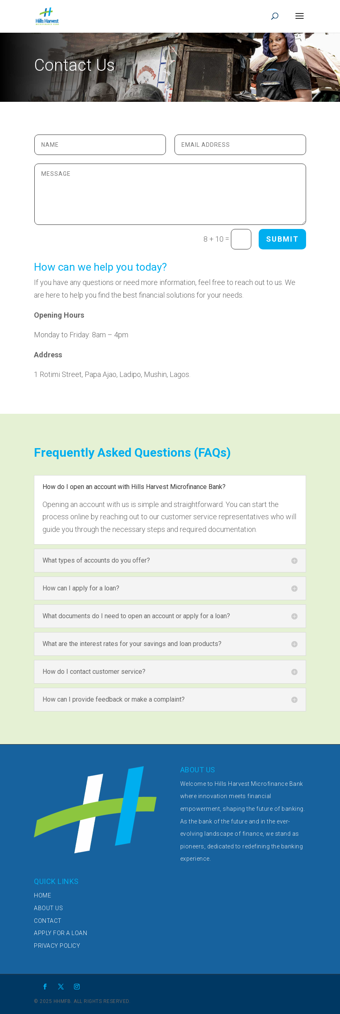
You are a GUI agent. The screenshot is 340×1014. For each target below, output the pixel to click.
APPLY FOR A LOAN (60, 933)
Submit (282, 239)
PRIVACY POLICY (57, 945)
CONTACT (48, 921)
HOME (42, 895)
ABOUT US (48, 908)
